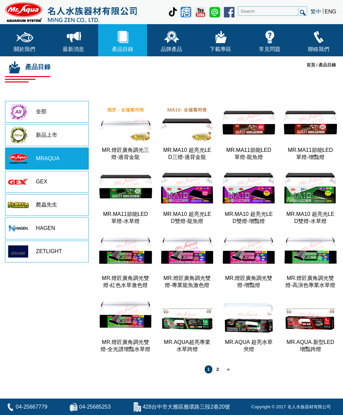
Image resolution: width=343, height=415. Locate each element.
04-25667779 (31, 407)
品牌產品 (171, 39)
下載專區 (220, 39)
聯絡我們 (318, 39)
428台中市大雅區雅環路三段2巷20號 (186, 407)
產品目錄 (122, 39)
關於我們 (24, 39)
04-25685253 (95, 407)
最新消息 (73, 39)
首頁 (310, 64)
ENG (330, 11)
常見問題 (269, 39)
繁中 (316, 11)
